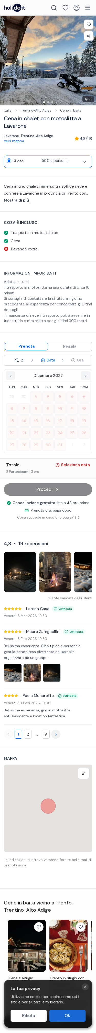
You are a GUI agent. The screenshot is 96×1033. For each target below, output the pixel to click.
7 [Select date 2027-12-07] (24, 408)
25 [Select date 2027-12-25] (72, 433)
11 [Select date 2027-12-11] (72, 408)
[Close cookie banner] (85, 986)
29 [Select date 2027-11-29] (11, 396)
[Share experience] (88, 36)
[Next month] (85, 375)
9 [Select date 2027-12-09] (48, 408)
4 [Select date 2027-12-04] (72, 396)
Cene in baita (70, 110)
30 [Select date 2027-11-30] (24, 396)
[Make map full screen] (83, 773)
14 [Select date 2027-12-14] (24, 420)
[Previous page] (8, 734)
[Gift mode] (69, 346)
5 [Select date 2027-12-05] (84, 396)
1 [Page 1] (18, 734)
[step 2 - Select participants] (18, 360)
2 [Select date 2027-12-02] (48, 396)
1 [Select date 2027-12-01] (36, 396)
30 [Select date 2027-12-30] (48, 445)
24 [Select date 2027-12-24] (60, 433)
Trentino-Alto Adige (35, 110)
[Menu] (87, 8)
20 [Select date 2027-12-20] (12, 433)
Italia (8, 110)
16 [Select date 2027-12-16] (48, 420)
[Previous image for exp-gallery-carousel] (5, 60)
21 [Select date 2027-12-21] (24, 433)
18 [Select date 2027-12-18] (72, 420)
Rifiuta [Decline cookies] (28, 1015)
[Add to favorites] (88, 24)
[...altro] (48, 200)
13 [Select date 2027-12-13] (12, 420)
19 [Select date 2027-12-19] (84, 420)
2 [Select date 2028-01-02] (84, 445)
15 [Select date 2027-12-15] (36, 420)
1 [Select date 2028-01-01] (72, 445)
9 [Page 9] (46, 734)
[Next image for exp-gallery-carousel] (91, 60)
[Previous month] (10, 375)
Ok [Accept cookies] (67, 1015)
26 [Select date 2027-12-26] (84, 433)
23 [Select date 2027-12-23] (48, 433)
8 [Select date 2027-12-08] (36, 408)
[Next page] (55, 734)
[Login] (76, 8)
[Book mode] (26, 346)
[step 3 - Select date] (47, 360)
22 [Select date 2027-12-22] (36, 433)
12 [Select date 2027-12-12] (84, 408)
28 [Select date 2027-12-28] (24, 445)
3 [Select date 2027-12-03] (60, 396)
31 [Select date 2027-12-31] (60, 445)
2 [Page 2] (28, 734)
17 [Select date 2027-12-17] (60, 420)
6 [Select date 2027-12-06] (12, 408)
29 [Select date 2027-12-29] (36, 445)
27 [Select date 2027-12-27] (12, 445)
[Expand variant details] (84, 162)
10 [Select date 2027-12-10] (60, 408)
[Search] (54, 8)
